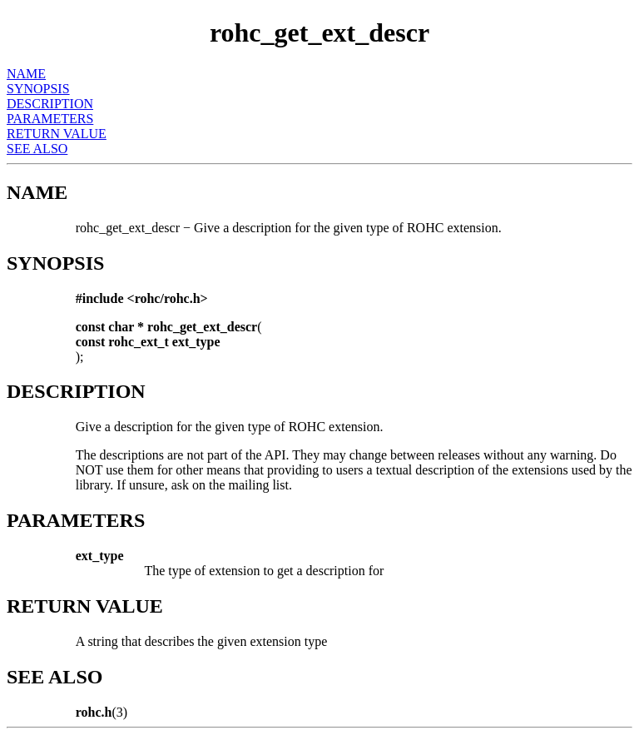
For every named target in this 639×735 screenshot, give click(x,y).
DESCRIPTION (50, 104)
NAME (26, 74)
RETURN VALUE (56, 134)
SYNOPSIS (38, 89)
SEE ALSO (37, 149)
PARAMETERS (50, 119)
